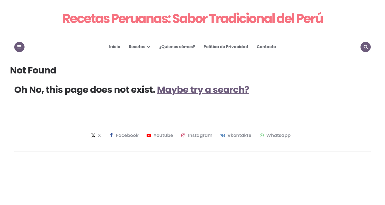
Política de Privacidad (226, 47)
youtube (159, 135)
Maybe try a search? (203, 89)
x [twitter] (95, 135)
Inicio (114, 47)
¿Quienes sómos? (177, 47)
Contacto (266, 47)
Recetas (137, 47)
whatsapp (274, 135)
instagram (196, 135)
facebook (123, 135)
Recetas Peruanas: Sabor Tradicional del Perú (192, 18)
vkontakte (235, 135)
